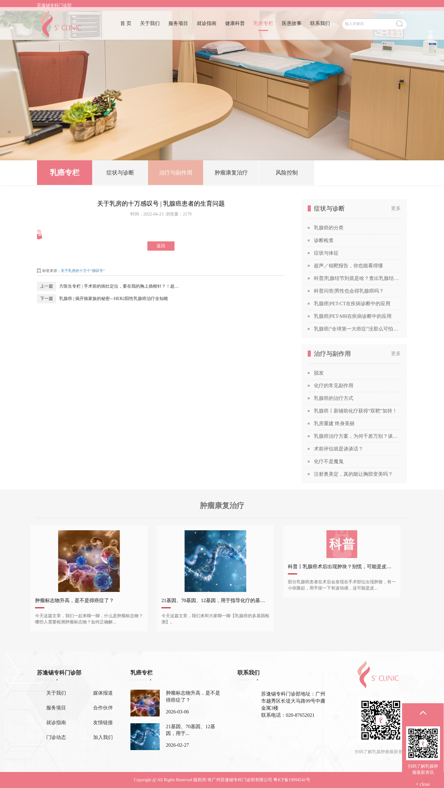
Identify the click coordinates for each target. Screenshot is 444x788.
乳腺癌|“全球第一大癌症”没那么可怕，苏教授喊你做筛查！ (357, 328)
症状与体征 (326, 253)
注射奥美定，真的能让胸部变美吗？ (353, 474)
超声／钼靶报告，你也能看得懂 (348, 265)
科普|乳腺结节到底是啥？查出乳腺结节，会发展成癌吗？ (357, 278)
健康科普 (235, 27)
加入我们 (103, 737)
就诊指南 (206, 27)
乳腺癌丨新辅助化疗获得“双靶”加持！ (355, 410)
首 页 (125, 27)
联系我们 (320, 27)
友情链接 (103, 722)
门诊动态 (56, 737)
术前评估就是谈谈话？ (338, 448)
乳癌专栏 (263, 27)
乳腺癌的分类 (328, 227)
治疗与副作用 (175, 174)
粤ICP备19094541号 (291, 780)
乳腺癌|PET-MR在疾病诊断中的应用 (353, 316)
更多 (396, 208)
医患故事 (292, 27)
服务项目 (178, 27)
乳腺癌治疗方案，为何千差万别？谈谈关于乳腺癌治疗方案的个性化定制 (357, 436)
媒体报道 (103, 693)
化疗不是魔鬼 (328, 461)
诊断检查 (324, 240)
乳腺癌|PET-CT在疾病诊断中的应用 (352, 303)
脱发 (319, 373)
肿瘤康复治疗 (231, 174)
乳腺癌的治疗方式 (333, 398)
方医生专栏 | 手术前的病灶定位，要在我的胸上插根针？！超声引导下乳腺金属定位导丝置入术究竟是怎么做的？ (120, 286)
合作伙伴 (103, 707)
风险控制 (287, 174)
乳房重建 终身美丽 (334, 423)
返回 (161, 246)
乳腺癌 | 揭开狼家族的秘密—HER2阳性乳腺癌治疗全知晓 (113, 298)
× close (423, 784)
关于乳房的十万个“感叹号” (83, 271)
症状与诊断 (120, 174)
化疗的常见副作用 (333, 385)
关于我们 (150, 27)
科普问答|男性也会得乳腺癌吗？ (349, 290)
